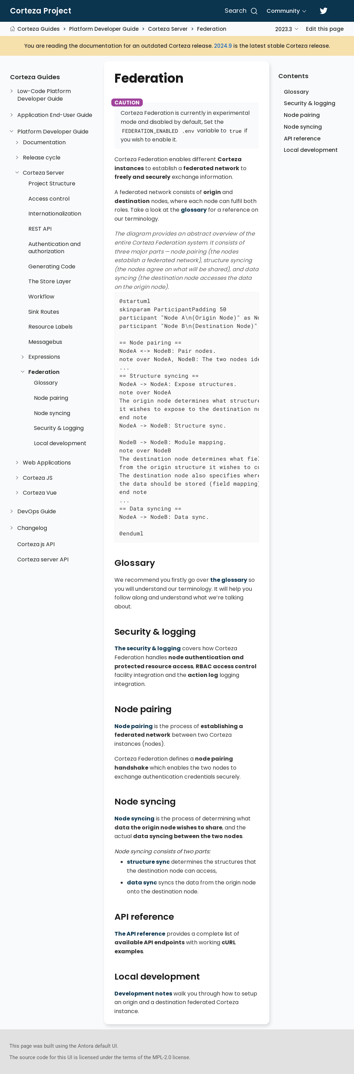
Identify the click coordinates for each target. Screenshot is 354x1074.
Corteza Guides (38, 29)
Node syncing (52, 413)
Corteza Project (40, 11)
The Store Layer (49, 281)
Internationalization (54, 214)
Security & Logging (59, 428)
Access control (48, 199)
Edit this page (325, 29)
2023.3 (283, 29)
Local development (60, 443)
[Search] (240, 11)
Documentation (44, 142)
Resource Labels (50, 327)
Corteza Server (168, 29)
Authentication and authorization (54, 247)
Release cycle (41, 158)
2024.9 (223, 45)
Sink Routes (43, 312)
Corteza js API (36, 544)
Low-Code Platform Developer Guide (44, 95)
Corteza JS (38, 478)
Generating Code (51, 266)
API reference (302, 139)
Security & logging (309, 103)
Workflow (41, 297)
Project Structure (51, 183)
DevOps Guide (36, 511)
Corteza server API (42, 559)
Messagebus (45, 342)
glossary (194, 210)
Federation (211, 29)
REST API (40, 229)
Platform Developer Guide (104, 29)
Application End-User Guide (54, 115)
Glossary (46, 383)
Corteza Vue (40, 493)
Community (283, 11)
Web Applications (47, 463)
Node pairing (51, 398)
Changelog (32, 528)
